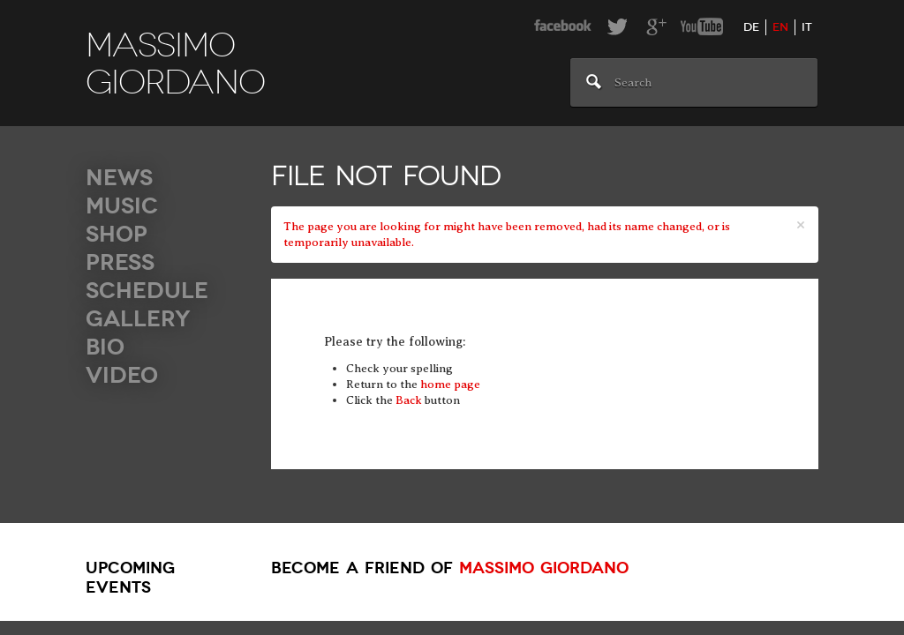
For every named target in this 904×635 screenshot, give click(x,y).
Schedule (147, 290)
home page (450, 384)
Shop (116, 234)
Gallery (138, 318)
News (119, 177)
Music (122, 206)
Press (120, 262)
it (807, 27)
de (751, 27)
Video (122, 375)
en (780, 27)
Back (409, 400)
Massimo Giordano (544, 568)
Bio (105, 347)
